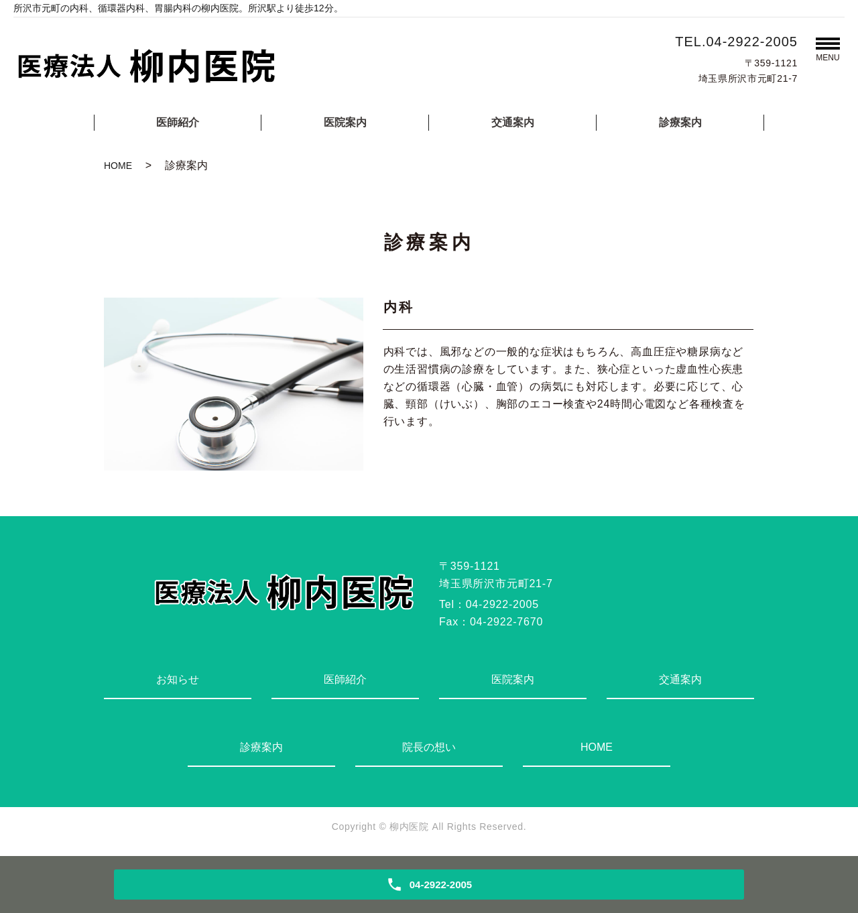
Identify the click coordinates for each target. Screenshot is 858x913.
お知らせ (177, 679)
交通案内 (512, 122)
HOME (118, 165)
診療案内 (680, 122)
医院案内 (345, 122)
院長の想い (429, 747)
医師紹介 (177, 122)
